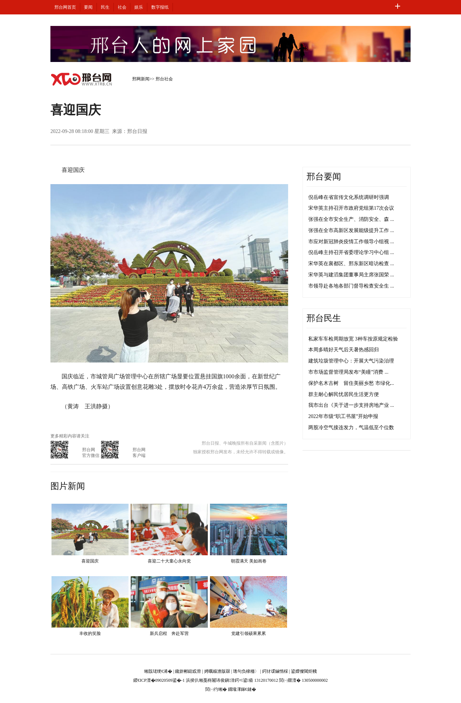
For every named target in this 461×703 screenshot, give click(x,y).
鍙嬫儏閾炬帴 (304, 671)
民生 (105, 7)
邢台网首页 (65, 7)
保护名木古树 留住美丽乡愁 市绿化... (351, 383)
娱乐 (138, 7)
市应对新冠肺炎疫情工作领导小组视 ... (351, 241)
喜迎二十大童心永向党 (169, 561)
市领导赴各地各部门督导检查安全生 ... (351, 286)
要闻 (88, 7)
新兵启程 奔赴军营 (169, 633)
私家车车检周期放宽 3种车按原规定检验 (353, 339)
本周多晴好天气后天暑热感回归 (343, 349)
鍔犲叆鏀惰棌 (275, 671)
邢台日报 (137, 131)
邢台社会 (164, 78)
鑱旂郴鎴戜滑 (188, 671)
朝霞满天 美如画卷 (249, 561)
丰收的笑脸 (90, 633)
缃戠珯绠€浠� (158, 671)
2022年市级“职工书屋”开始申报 (343, 416)
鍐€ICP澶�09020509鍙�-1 (159, 680)
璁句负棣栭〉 (246, 671)
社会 (122, 7)
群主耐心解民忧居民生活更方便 (343, 394)
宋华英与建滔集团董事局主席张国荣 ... (351, 274)
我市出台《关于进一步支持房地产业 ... (351, 405)
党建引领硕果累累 (248, 633)
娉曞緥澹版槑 (217, 671)
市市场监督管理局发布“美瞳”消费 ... (348, 372)
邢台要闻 (323, 176)
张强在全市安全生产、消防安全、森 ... (351, 219)
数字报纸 (160, 7)
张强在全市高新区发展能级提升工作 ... (351, 230)
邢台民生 (323, 318)
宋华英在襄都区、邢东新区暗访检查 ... (351, 263)
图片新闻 (67, 486)
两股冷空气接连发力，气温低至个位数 (351, 427)
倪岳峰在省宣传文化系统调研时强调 (348, 197)
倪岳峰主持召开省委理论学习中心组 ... (351, 252)
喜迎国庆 (90, 561)
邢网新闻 (140, 78)
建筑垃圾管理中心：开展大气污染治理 (351, 361)
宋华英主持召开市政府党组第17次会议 (351, 208)
